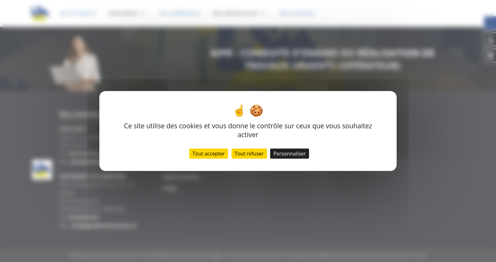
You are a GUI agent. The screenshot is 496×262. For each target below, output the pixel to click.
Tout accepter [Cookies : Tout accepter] (208, 153)
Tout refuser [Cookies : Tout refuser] (249, 153)
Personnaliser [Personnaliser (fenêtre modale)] (289, 153)
